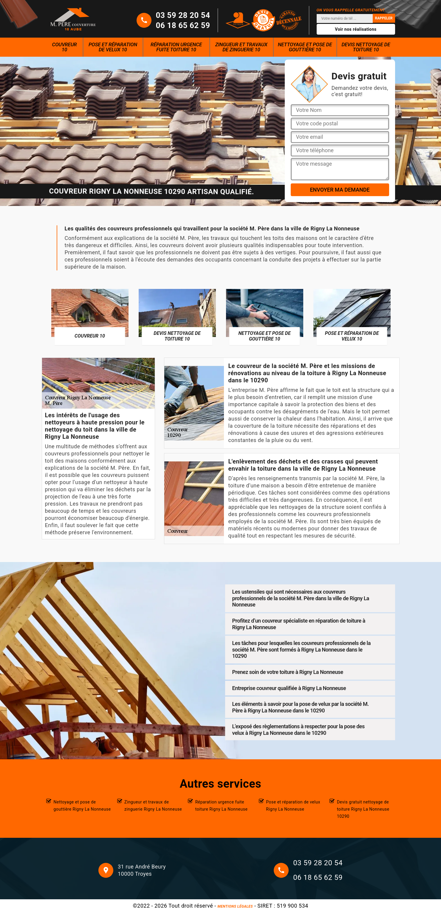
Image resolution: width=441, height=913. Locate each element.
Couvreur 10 (64, 47)
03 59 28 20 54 (183, 15)
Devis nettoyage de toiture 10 (365, 47)
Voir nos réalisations (356, 29)
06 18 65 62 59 (183, 25)
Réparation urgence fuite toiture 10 (176, 47)
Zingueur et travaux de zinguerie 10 (241, 47)
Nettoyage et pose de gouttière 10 (305, 47)
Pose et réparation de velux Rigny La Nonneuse (293, 806)
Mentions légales (235, 906)
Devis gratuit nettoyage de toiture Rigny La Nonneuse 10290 (363, 809)
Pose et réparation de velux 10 (113, 47)
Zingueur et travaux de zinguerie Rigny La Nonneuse (153, 806)
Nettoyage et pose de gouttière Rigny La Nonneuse (82, 806)
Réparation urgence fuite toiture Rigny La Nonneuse (221, 806)
